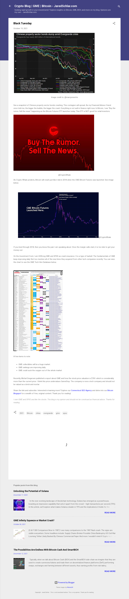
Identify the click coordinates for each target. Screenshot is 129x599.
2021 (22, 413)
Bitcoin (30, 413)
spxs (65, 413)
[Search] (119, 7)
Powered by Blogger (65, 582)
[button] (114, 24)
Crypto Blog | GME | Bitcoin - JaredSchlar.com (45, 6)
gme (58, 413)
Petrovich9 (70, 587)
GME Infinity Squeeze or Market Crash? (33, 520)
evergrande (48, 413)
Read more (110, 513)
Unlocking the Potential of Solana (31, 491)
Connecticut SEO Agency (81, 390)
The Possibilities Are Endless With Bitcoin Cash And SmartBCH (45, 549)
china (38, 413)
